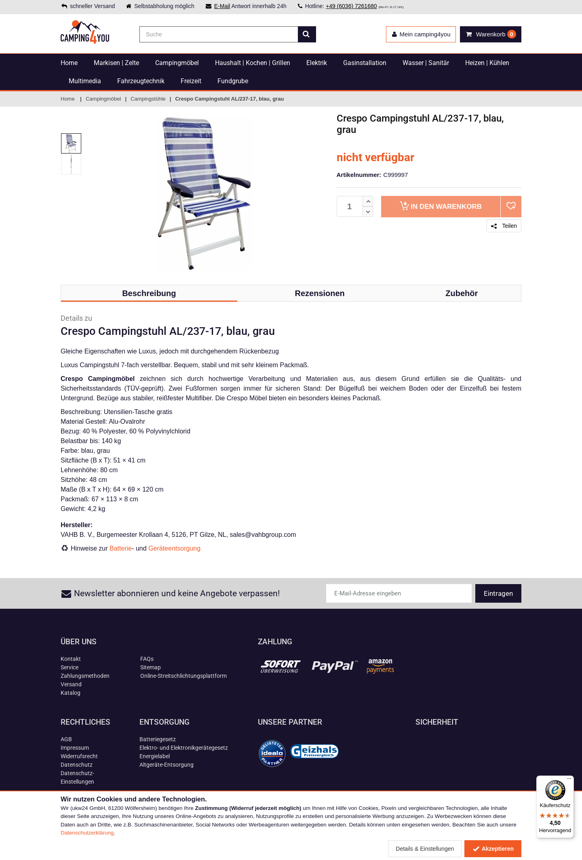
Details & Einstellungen (425, 848)
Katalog (70, 693)
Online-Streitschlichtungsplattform (183, 676)
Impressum (75, 747)
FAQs (147, 659)
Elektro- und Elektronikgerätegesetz (183, 747)
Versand (71, 684)
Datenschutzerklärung (87, 833)
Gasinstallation (364, 63)
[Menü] (569, 780)
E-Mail (222, 6)
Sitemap (150, 667)
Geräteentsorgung (174, 548)
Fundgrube (232, 81)
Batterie (121, 548)
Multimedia (85, 81)
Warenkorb (441, 205)
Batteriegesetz (157, 739)
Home (69, 63)
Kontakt (71, 659)
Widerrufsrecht (79, 756)
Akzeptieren (493, 849)
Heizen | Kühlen (487, 63)
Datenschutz (77, 764)
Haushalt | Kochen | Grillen (252, 63)
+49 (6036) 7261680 (351, 6)
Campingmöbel (177, 63)
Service (69, 667)
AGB (66, 739)
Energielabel (154, 756)
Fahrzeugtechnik (140, 81)
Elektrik (316, 63)
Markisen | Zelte (116, 63)
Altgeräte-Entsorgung (166, 764)
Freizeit (191, 81)
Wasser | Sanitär (426, 63)
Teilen (504, 226)
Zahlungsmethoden (85, 676)
